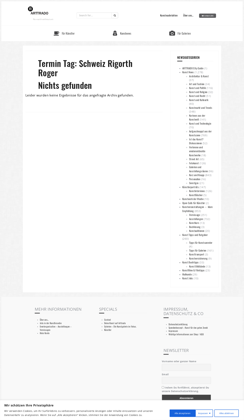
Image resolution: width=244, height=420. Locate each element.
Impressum (173, 331)
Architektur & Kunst (199, 76)
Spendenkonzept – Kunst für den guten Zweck (188, 327)
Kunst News (188, 72)
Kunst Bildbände (197, 266)
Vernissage (194, 215)
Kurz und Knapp (196, 175)
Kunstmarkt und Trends (200, 107)
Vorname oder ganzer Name (179, 361)
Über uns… (188, 15)
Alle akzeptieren (226, 413)
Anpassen (171, 413)
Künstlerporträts (190, 187)
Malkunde (187, 274)
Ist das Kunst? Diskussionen (196, 141)
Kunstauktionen (196, 231)
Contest (107, 319)
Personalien (194, 179)
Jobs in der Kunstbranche (51, 323)
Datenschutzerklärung (178, 324)
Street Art (194, 159)
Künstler (107, 330)
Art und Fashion (197, 84)
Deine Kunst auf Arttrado (115, 323)
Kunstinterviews (197, 191)
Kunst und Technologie (200, 123)
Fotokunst (194, 163)
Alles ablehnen (196, 413)
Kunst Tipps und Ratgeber (195, 235)
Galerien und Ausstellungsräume (198, 169)
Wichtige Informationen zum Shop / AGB (186, 334)
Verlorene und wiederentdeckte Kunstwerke (197, 151)
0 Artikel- (208, 15)
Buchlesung (195, 227)
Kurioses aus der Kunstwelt (197, 117)
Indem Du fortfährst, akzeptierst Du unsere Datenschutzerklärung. (185, 389)
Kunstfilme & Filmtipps (193, 270)
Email (165, 374)
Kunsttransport (196, 254)
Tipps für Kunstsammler (200, 242)
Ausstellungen (196, 219)
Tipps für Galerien (197, 250)
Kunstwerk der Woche (193, 199)
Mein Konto (45, 333)
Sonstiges (194, 183)
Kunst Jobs (187, 278)
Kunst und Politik (197, 88)
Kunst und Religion (198, 92)
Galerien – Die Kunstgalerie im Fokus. (120, 326)
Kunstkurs (194, 223)
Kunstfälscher (196, 195)
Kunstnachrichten (169, 15)
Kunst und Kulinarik (198, 100)
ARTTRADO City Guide (192, 68)
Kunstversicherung (198, 258)
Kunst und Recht (197, 96)
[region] (122, 410)
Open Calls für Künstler (193, 203)
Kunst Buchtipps (190, 262)
